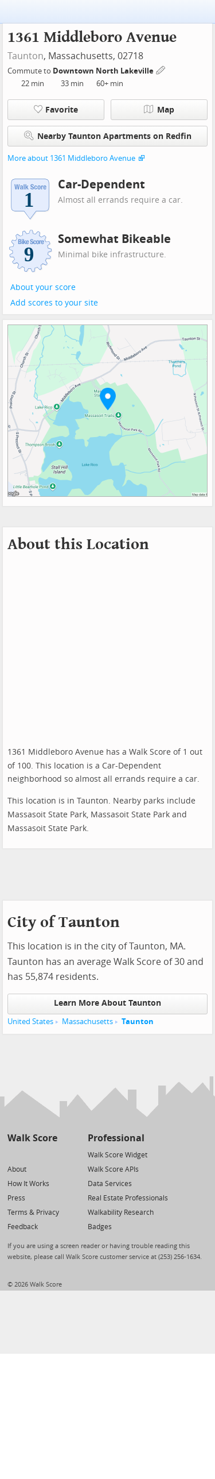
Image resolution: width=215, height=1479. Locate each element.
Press (16, 1198)
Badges (100, 1227)
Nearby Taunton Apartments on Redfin (107, 135)
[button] (107, 399)
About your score (43, 287)
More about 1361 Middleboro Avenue (71, 158)
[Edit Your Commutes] (161, 69)
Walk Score (32, 1138)
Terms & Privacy (33, 1212)
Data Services (110, 1184)
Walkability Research (121, 1212)
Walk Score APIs (113, 1169)
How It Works (28, 1184)
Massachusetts (87, 1021)
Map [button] (159, 110)
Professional (116, 1138)
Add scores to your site (54, 303)
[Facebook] (31, 1154)
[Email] (49, 1154)
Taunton (25, 56)
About (16, 1169)
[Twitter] (14, 1154)
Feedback (22, 1227)
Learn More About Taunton (107, 1003)
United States (30, 1021)
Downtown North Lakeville (104, 71)
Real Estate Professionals (128, 1198)
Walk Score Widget (117, 1155)
